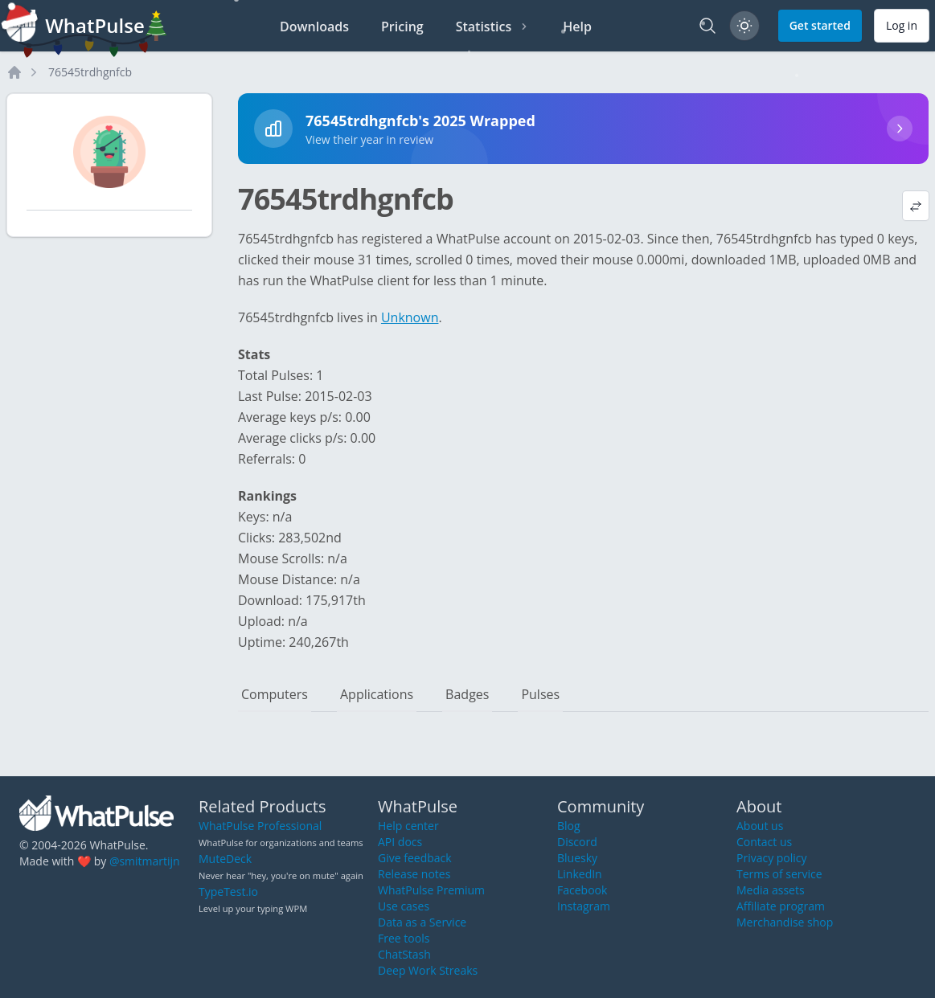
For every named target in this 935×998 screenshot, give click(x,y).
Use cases (403, 906)
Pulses (540, 694)
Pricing (402, 26)
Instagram (583, 906)
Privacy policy (771, 857)
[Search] (707, 25)
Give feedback (415, 857)
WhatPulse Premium (431, 890)
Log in (901, 25)
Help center (408, 825)
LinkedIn (579, 873)
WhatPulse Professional (260, 825)
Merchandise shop (784, 922)
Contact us (764, 841)
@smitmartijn (144, 861)
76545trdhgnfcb (90, 72)
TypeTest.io (228, 891)
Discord (577, 841)
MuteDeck (225, 858)
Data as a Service (422, 922)
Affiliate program (780, 906)
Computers (274, 694)
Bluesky (577, 857)
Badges (467, 694)
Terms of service (779, 873)
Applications (376, 694)
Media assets (770, 890)
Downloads (314, 26)
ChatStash (404, 954)
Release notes (414, 873)
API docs (400, 841)
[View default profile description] (916, 205)
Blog (568, 825)
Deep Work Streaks (428, 970)
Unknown (410, 317)
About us (759, 825)
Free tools (403, 938)
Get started (820, 25)
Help (577, 26)
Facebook (582, 890)
